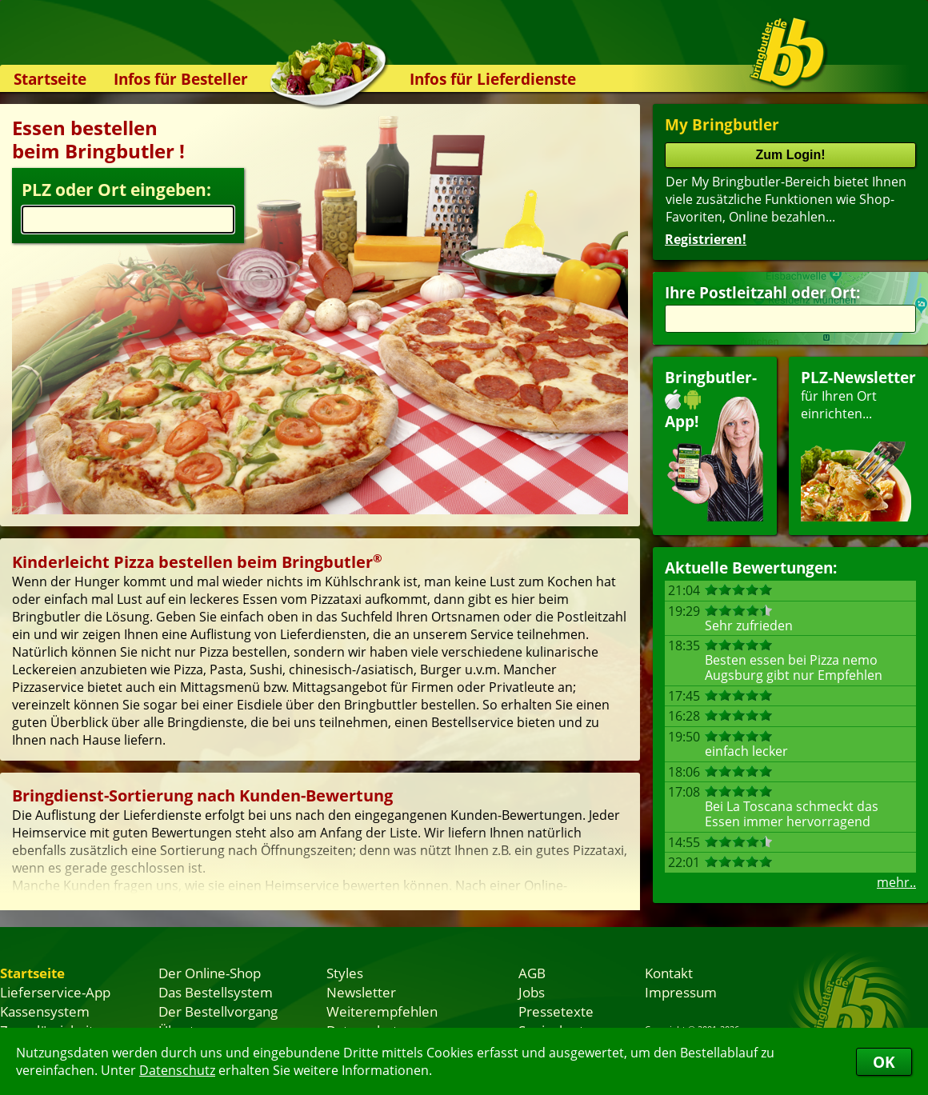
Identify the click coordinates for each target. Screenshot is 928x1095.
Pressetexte (556, 1011)
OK (884, 1062)
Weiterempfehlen (382, 1011)
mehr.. (896, 882)
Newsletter (361, 991)
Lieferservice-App (55, 991)
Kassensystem (45, 1011)
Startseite (50, 79)
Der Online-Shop (209, 972)
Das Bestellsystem (215, 991)
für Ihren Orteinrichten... (858, 444)
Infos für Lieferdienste (493, 79)
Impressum (681, 991)
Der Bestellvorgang (218, 1011)
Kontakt (669, 972)
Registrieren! (705, 239)
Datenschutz (177, 1070)
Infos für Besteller (181, 79)
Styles (344, 972)
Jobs (531, 991)
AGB (532, 972)
